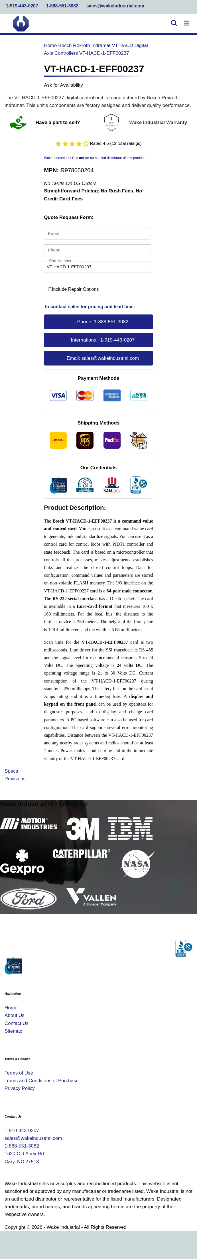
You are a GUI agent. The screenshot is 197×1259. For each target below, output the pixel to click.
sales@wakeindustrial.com (115, 5)
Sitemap (13, 1031)
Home (50, 45)
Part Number (60, 261)
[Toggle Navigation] (186, 23)
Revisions (15, 778)
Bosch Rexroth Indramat (84, 45)
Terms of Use (19, 1073)
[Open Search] (174, 23)
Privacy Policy (20, 1088)
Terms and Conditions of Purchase (42, 1080)
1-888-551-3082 (62, 5)
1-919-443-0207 (22, 5)
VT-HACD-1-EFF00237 (104, 53)
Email (53, 233)
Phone (54, 249)
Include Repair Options (73, 289)
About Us (15, 1015)
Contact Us (17, 1023)
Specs (11, 771)
